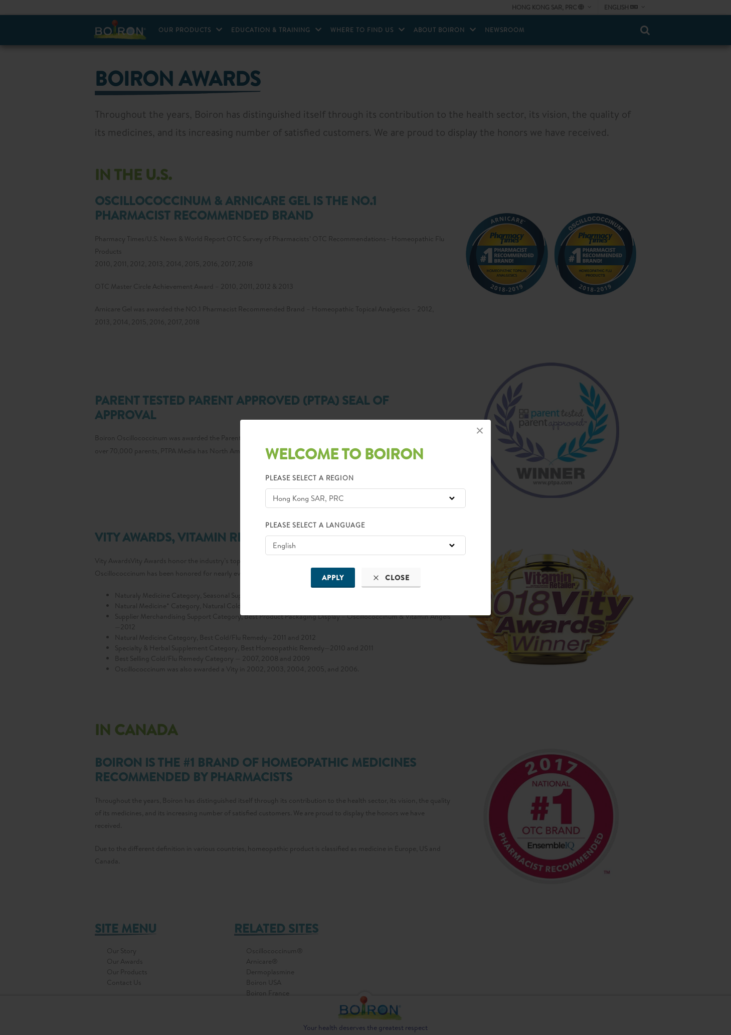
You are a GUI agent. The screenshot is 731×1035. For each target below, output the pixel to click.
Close (391, 578)
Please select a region (309, 477)
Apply (333, 578)
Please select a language (315, 525)
